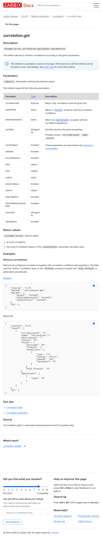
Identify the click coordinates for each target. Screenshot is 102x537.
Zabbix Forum (85, 521)
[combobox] (63, 5)
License (55, 532)
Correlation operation (17, 432)
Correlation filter (14, 427)
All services (59, 521)
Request (7, 276)
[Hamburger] (96, 5)
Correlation (57, 16)
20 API (24, 16)
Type (33, 96)
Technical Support (63, 516)
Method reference (40, 16)
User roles (49, 66)
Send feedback (12, 522)
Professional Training (88, 516)
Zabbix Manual (10, 16)
